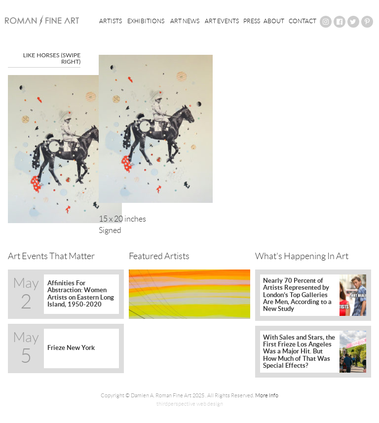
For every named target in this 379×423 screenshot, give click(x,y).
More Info (266, 395)
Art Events (222, 21)
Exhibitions (145, 21)
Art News (184, 21)
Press (251, 21)
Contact (302, 21)
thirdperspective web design (189, 404)
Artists (110, 21)
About (274, 21)
